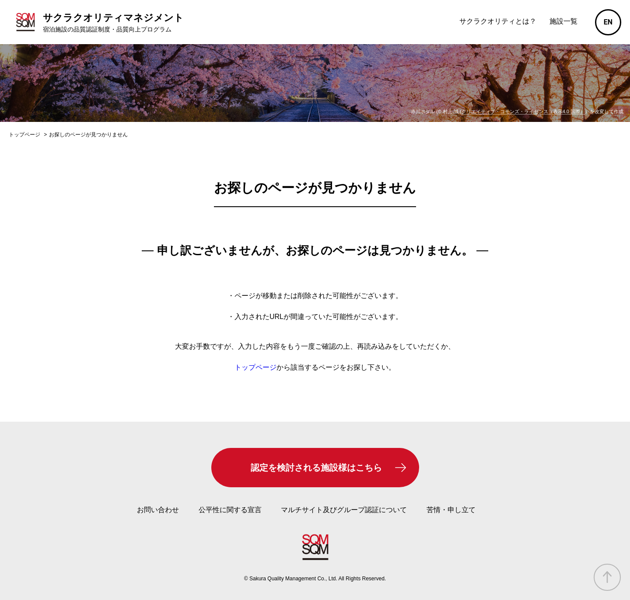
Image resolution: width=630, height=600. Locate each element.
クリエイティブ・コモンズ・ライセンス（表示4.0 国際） (523, 111)
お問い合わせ (158, 509)
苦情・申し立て (451, 509)
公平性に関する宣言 (230, 509)
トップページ (255, 367)
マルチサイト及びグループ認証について (344, 509)
